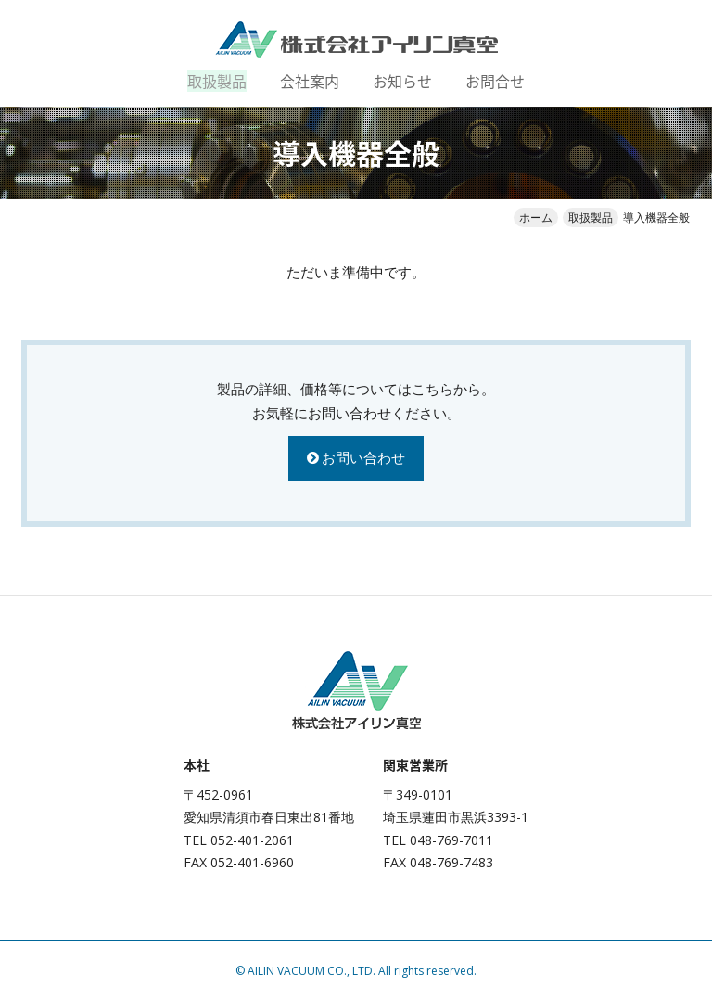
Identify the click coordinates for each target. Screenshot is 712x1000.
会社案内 (309, 81)
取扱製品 (217, 81)
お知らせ (402, 81)
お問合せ (495, 81)
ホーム (536, 217)
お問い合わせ (363, 457)
